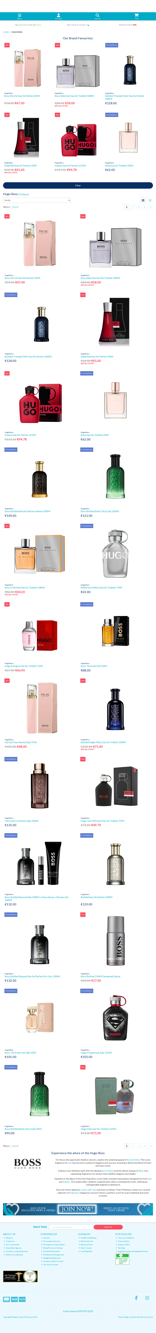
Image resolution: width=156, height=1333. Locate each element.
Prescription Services (51, 1241)
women (66, 1181)
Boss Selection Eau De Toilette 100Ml (74, 95)
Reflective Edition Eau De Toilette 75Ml (101, 587)
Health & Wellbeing (87, 1238)
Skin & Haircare (86, 1241)
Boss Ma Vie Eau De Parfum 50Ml (22, 95)
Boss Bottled (132, 1159)
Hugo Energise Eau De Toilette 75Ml (24, 665)
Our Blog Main (85, 1251)
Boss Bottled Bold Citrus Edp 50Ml (23, 1128)
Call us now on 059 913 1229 (78, 1311)
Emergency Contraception (53, 1244)
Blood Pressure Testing (51, 1248)
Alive (141, 1170)
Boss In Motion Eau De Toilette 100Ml (25, 587)
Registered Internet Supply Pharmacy (132, 1251)
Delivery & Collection (13, 1255)
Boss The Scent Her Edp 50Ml (20, 1052)
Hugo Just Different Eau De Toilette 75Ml (102, 820)
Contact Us (9, 1241)
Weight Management (50, 1258)
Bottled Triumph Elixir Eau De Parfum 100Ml (28, 356)
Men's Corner (85, 1248)
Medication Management (52, 1255)
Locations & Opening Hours (16, 1251)
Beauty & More (86, 1244)
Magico (127, 1317)
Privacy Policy (122, 1241)
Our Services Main (49, 1264)
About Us (8, 1238)
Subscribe (108, 1227)
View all (15, 207)
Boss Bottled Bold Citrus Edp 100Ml (100, 511)
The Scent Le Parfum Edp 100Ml (21, 820)
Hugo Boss (74, 1192)
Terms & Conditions (125, 1238)
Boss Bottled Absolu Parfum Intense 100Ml (27, 511)
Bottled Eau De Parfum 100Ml (96, 897)
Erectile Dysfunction (50, 1251)
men (70, 1162)
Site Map (120, 1248)
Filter (78, 185)
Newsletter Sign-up (12, 1248)
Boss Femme (107, 1170)
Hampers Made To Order (52, 1261)
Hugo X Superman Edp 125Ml (96, 1052)
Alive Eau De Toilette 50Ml (119, 165)
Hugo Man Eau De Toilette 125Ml (98, 1128)
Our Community (11, 1244)
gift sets (92, 1189)
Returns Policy (123, 1244)
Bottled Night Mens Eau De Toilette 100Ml (103, 742)
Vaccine (45, 1238)
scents (84, 1189)
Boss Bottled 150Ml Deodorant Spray (100, 976)
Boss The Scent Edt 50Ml (94, 665)
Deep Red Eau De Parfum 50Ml (20, 165)
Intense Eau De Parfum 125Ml (70, 165)
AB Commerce (147, 1317)
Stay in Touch (40, 1226)
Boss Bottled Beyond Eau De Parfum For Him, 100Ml (32, 976)
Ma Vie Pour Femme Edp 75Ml (21, 742)
